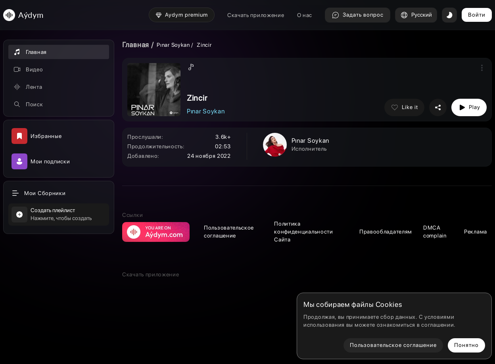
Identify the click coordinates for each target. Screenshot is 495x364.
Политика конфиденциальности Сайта (303, 231)
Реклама (475, 231)
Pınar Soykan (173, 45)
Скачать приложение (255, 15)
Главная (135, 44)
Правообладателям (385, 231)
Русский (416, 15)
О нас (305, 15)
